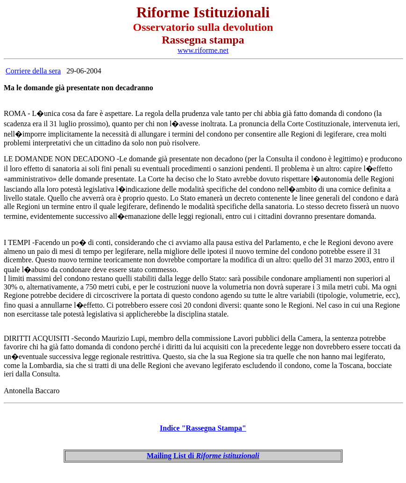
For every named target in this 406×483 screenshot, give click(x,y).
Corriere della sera (33, 71)
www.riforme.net (203, 50)
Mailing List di (203, 456)
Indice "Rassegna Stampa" (203, 428)
